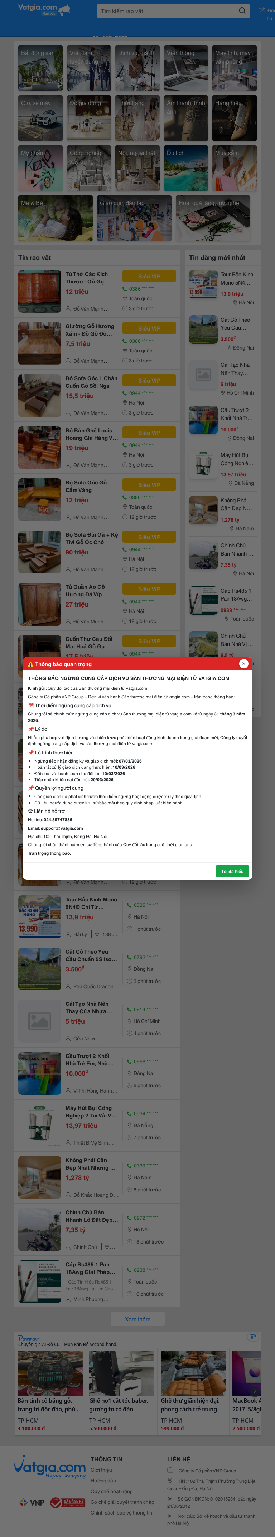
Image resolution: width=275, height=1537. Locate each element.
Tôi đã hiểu (232, 871)
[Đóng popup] (244, 663)
